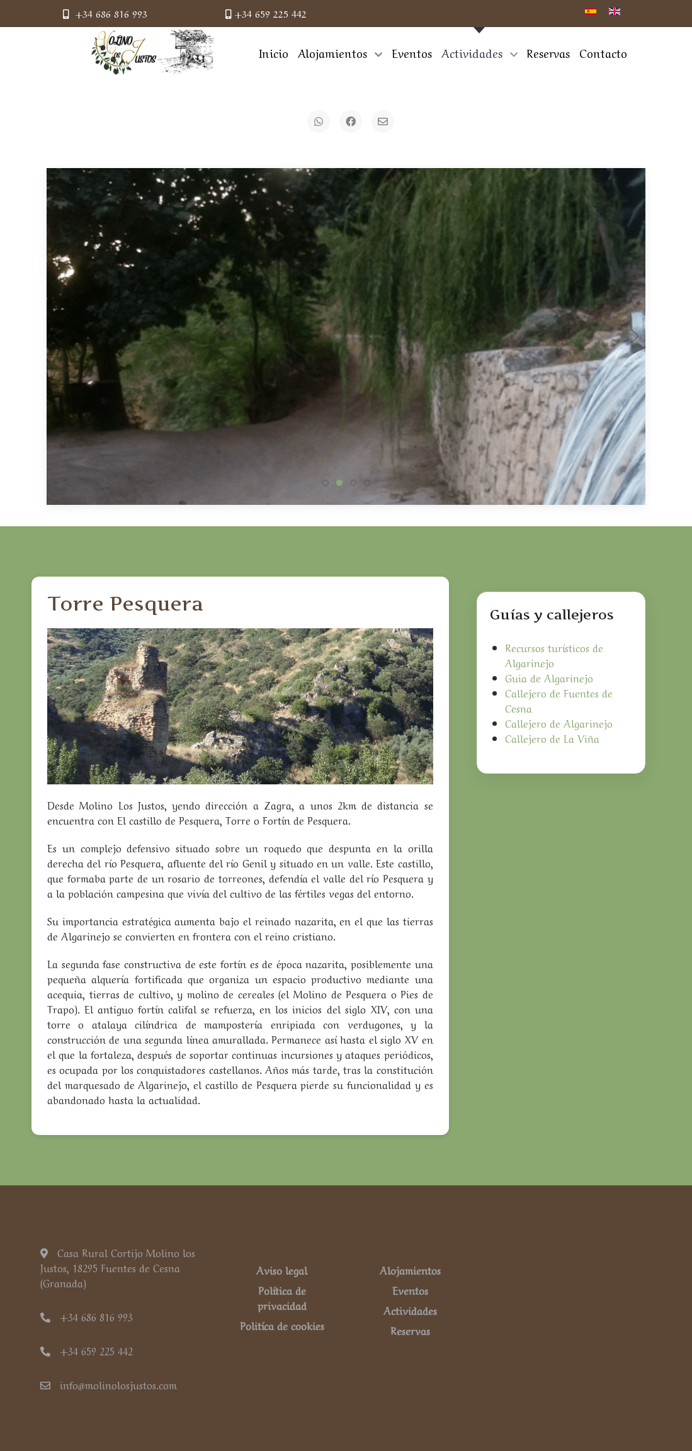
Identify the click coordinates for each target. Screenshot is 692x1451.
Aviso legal (281, 1269)
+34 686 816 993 (105, 13)
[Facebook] (350, 121)
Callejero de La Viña (552, 737)
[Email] (383, 121)
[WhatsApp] (318, 121)
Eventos (410, 1289)
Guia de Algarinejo (549, 677)
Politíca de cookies (282, 1325)
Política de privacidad (282, 1297)
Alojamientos (410, 1269)
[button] (57, 336)
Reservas (410, 1330)
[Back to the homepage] (153, 52)
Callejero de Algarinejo (559, 722)
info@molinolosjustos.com (108, 1384)
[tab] (325, 483)
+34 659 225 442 (266, 13)
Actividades (410, 1310)
